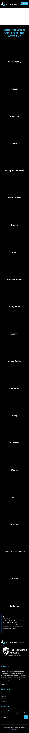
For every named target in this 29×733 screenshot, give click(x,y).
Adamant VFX (14, 729)
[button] (24, 3)
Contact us (4, 701)
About (2, 694)
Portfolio (3, 696)
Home (11, 20)
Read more (5, 684)
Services (3, 698)
